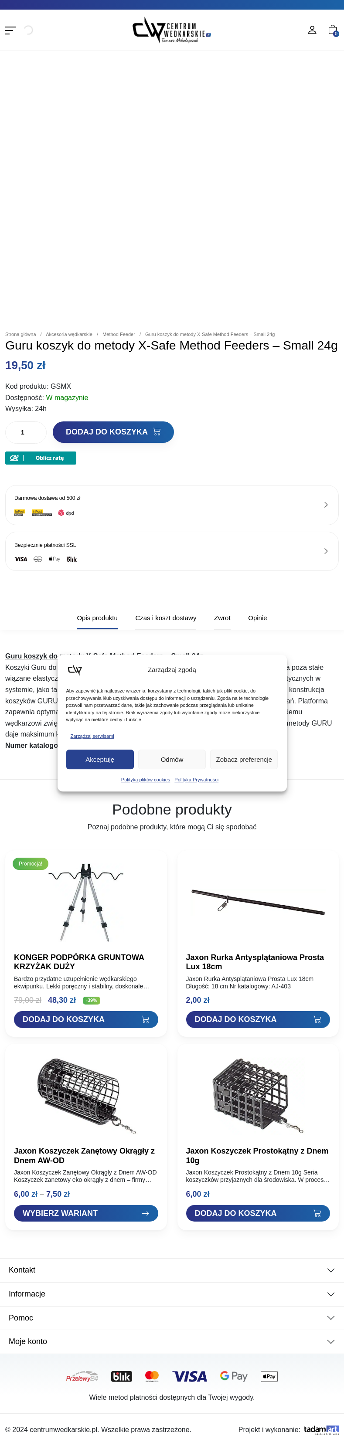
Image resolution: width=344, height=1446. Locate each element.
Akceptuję (99, 759)
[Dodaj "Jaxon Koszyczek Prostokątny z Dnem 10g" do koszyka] (258, 1213)
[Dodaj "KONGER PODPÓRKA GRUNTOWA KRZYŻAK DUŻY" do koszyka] (86, 1019)
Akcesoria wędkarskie (69, 334)
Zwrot (222, 617)
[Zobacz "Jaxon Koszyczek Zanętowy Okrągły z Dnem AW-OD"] (86, 1213)
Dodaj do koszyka (113, 432)
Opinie (257, 617)
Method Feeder (118, 334)
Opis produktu (97, 617)
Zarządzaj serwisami (92, 736)
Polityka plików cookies (145, 779)
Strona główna (20, 334)
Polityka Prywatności (196, 779)
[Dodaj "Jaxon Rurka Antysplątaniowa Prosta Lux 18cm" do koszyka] (258, 1019)
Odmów (172, 759)
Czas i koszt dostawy (165, 617)
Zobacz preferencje (244, 759)
